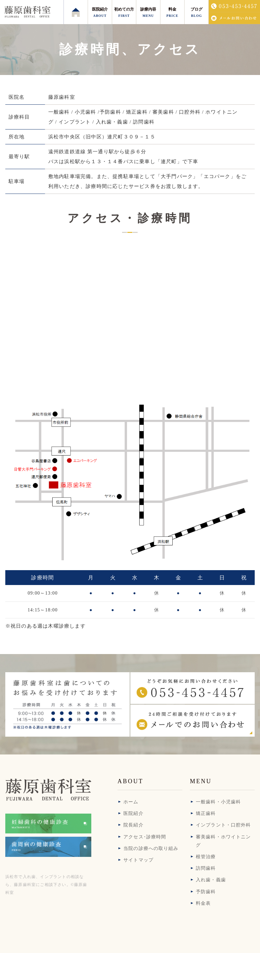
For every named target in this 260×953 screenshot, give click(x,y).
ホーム (130, 801)
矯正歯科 (206, 813)
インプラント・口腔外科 (223, 825)
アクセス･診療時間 (144, 836)
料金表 (203, 903)
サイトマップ (138, 860)
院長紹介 (133, 825)
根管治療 (206, 856)
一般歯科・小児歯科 (218, 801)
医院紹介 (133, 813)
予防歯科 (206, 891)
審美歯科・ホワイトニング (223, 841)
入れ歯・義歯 (211, 879)
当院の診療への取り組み (150, 848)
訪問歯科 (206, 868)
